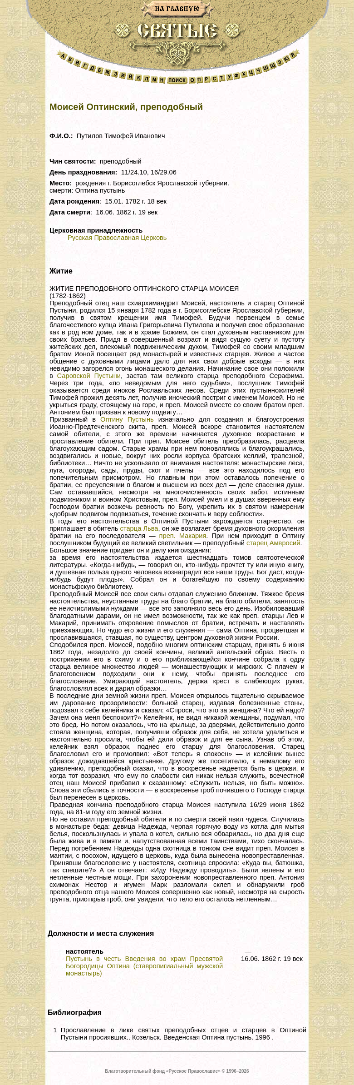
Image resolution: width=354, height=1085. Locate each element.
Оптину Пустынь (127, 419)
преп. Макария (182, 535)
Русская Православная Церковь (117, 237)
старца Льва (139, 528)
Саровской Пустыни (89, 375)
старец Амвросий (273, 543)
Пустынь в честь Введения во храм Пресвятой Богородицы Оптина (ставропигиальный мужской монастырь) (144, 966)
